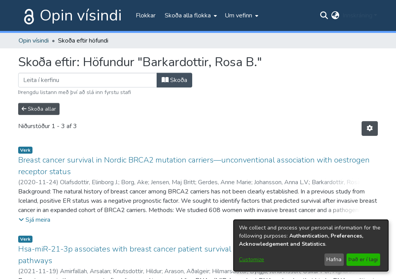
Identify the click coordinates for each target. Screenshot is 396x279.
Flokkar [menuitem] (145, 15)
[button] (34, 220)
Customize (251, 259)
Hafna (333, 259)
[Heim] (27, 15)
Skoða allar (39, 109)
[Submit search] (324, 15)
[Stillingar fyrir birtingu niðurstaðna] (370, 128)
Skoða (174, 80)
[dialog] (311, 245)
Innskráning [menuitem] (357, 15)
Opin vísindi (81, 15)
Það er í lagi (363, 259)
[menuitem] (190, 15)
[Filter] (87, 80)
